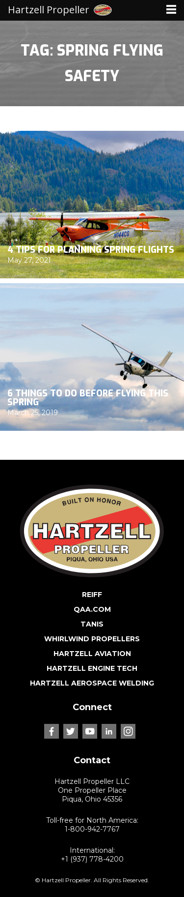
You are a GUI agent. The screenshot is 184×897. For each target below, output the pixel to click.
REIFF (92, 594)
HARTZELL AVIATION (92, 653)
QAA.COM (92, 609)
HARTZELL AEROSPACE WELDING (92, 683)
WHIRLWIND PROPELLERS (92, 638)
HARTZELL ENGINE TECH (92, 668)
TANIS (92, 624)
